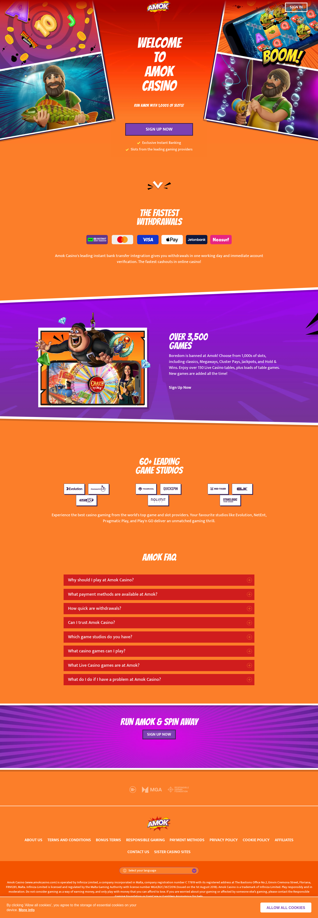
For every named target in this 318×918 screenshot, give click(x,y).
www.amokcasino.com (41, 882)
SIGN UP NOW (159, 129)
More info (27, 910)
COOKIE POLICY (256, 840)
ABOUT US (33, 840)
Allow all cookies (287, 908)
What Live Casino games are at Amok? (104, 665)
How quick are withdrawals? (94, 608)
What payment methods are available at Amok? (112, 594)
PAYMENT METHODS (187, 840)
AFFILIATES (284, 840)
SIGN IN (296, 7)
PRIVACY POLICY (224, 840)
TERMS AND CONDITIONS (69, 840)
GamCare (152, 896)
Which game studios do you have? (100, 637)
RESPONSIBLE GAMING (145, 840)
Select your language (139, 870)
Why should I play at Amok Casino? (101, 580)
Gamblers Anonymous (177, 896)
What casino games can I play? (96, 651)
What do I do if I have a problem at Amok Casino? (114, 679)
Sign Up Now (180, 388)
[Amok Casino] (159, 7)
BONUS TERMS (108, 840)
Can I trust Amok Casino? (91, 622)
